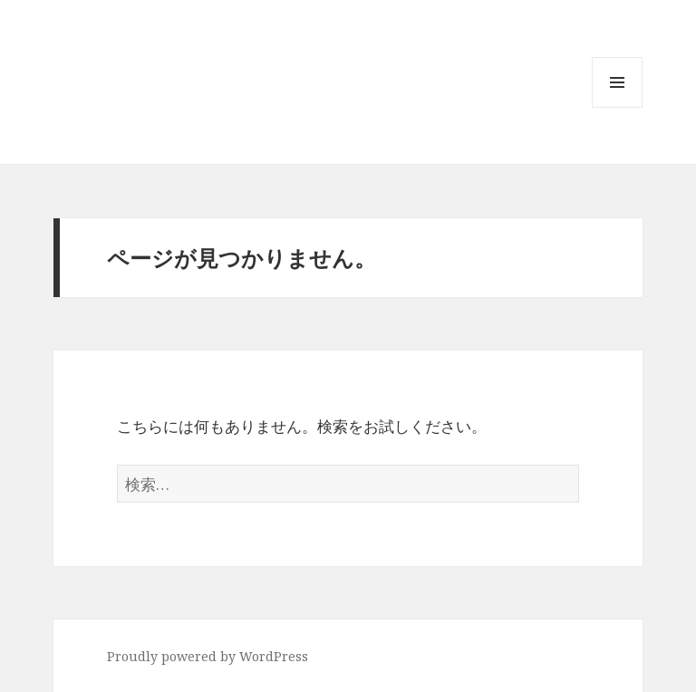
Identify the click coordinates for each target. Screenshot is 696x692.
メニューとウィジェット (617, 107)
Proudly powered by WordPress (207, 656)
